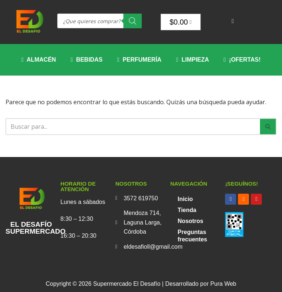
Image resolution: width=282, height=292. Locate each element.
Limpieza (192, 59)
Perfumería (139, 59)
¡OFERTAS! (242, 59)
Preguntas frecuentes (192, 235)
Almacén (38, 59)
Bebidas (86, 59)
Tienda (187, 210)
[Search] (132, 21)
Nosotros (190, 221)
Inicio (185, 199)
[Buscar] (133, 126)
